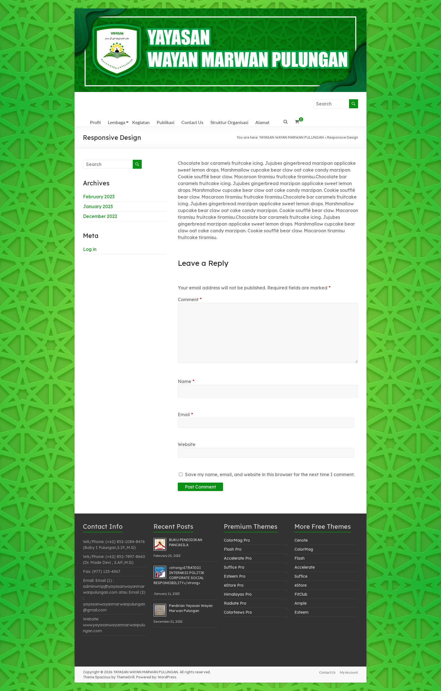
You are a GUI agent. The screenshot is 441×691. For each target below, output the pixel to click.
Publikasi (165, 122)
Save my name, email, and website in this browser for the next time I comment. (270, 474)
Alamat (262, 122)
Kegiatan (141, 122)
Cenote (301, 540)
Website (186, 444)
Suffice (300, 576)
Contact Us (192, 122)
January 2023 (98, 206)
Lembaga (116, 122)
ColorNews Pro (238, 612)
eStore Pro (234, 585)
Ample (300, 603)
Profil (95, 122)
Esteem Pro (235, 576)
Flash (299, 558)
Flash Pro (233, 549)
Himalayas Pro (238, 594)
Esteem (301, 612)
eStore (300, 585)
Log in (89, 249)
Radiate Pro (235, 603)
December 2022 (100, 216)
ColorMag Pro (237, 540)
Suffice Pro (234, 567)
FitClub (300, 594)
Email (185, 414)
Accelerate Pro (238, 558)
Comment (190, 299)
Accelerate (304, 567)
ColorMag (303, 549)
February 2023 (98, 196)
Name (186, 381)
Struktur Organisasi (229, 122)
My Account (349, 672)
